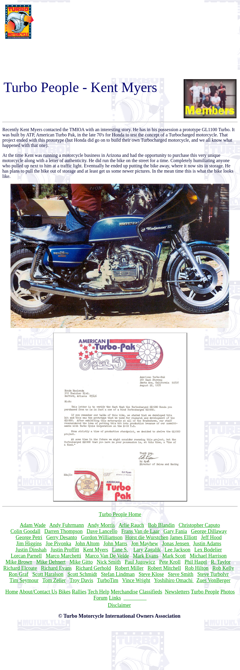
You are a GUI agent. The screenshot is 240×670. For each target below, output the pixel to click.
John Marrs (115, 543)
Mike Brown (19, 562)
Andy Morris (101, 525)
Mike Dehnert (50, 562)
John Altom (87, 543)
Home (11, 592)
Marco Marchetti (63, 556)
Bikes (65, 592)
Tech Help (98, 592)
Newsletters (177, 592)
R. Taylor (220, 562)
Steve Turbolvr (213, 574)
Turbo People (205, 592)
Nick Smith (109, 562)
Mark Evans (145, 556)
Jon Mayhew (144, 543)
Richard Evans (56, 568)
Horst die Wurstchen (146, 537)
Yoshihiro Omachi (174, 580)
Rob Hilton (196, 568)
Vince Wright (136, 580)
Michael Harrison (208, 556)
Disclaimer (119, 605)
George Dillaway (209, 531)
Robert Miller (129, 568)
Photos (227, 592)
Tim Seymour (24, 580)
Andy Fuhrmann (66, 525)
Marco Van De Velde (107, 556)
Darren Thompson (63, 531)
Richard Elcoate (20, 568)
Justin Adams (207, 543)
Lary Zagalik (147, 550)
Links (115, 598)
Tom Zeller (54, 580)
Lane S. (120, 550)
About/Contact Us (38, 592)
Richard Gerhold (93, 568)
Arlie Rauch (131, 525)
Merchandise (124, 592)
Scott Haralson (47, 574)
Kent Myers (95, 550)
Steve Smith (181, 574)
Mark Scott (174, 556)
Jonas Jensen (176, 543)
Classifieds (150, 592)
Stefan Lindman (118, 574)
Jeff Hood (211, 537)
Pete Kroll (170, 562)
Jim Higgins (29, 543)
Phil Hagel (196, 562)
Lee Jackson (177, 550)
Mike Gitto (81, 562)
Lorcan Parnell (26, 556)
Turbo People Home (120, 514)
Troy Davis (81, 580)
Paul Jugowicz (140, 562)
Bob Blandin (161, 525)
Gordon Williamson (101, 537)
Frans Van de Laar (140, 531)
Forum (100, 598)
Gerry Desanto (61, 537)
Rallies (79, 592)
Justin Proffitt (65, 550)
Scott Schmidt (82, 574)
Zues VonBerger (213, 580)
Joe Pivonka (58, 543)
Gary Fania (175, 531)
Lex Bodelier (208, 550)
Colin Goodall (26, 531)
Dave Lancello (101, 531)
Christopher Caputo (199, 525)
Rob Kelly (223, 568)
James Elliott (183, 537)
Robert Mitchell (164, 568)
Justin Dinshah (31, 550)
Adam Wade (33, 525)
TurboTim (107, 580)
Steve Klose (151, 574)
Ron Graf (18, 574)
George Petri (29, 537)
